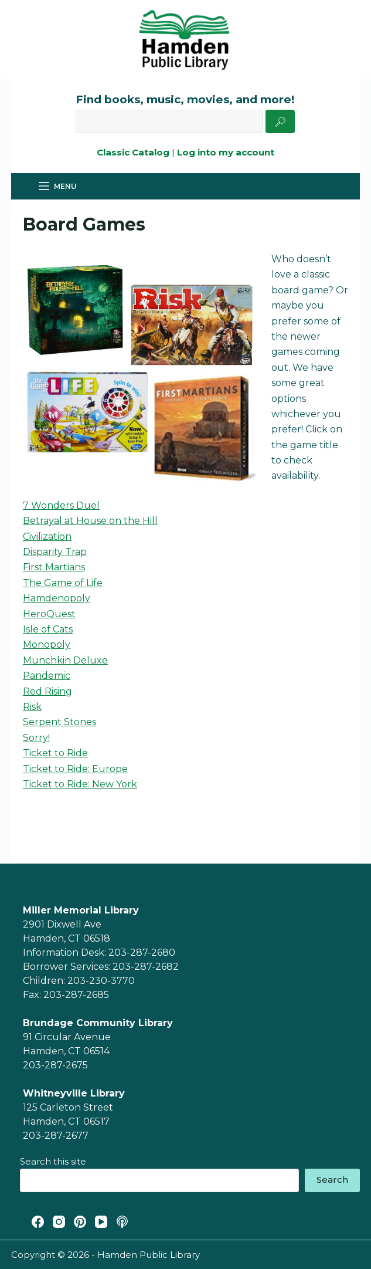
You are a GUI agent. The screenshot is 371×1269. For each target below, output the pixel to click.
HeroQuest (49, 614)
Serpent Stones (59, 721)
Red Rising (47, 691)
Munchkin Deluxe (65, 660)
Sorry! (36, 737)
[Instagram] (59, 1222)
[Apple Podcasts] (122, 1222)
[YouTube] (101, 1222)
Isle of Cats (48, 629)
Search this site (53, 1161)
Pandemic (46, 675)
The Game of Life (63, 582)
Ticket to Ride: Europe (75, 768)
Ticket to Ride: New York (80, 784)
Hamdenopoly (56, 598)
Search (332, 1179)
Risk (32, 706)
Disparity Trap (55, 551)
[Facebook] (38, 1222)
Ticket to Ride (55, 753)
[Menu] (58, 186)
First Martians (54, 567)
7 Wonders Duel (61, 505)
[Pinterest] (80, 1222)
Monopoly (46, 644)
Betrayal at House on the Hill (90, 520)
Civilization (47, 536)
